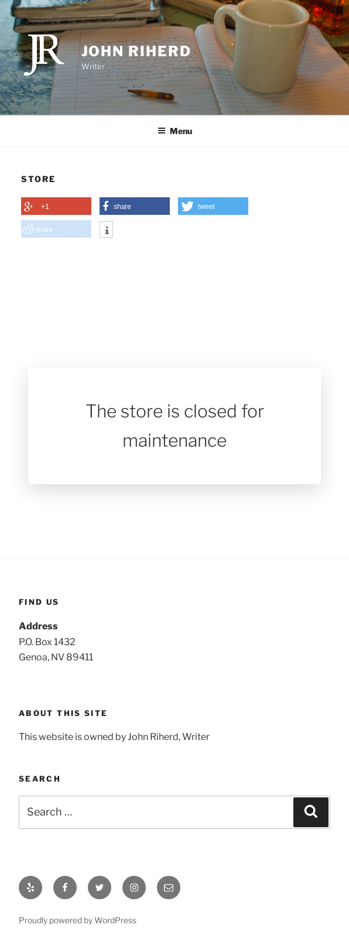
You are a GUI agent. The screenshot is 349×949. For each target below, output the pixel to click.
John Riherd (136, 51)
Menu (175, 131)
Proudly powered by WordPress (77, 920)
